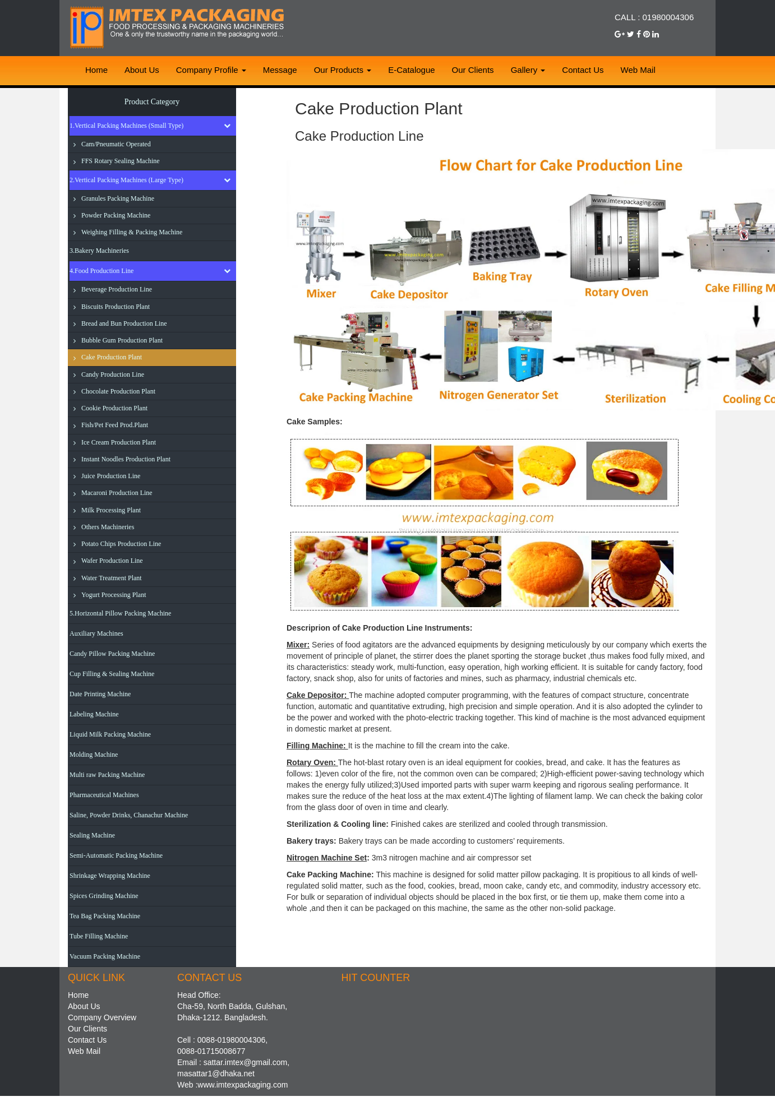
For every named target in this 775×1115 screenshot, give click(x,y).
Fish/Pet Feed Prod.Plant (114, 425)
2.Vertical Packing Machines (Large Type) (126, 180)
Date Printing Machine (100, 694)
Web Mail (638, 70)
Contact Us (582, 70)
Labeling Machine (94, 714)
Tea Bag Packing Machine (105, 916)
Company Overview (102, 1017)
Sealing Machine (92, 835)
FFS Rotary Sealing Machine (120, 161)
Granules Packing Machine (117, 198)
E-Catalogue (411, 70)
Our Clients (473, 70)
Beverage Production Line (116, 289)
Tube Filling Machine (99, 936)
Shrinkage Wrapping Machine (110, 876)
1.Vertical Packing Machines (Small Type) (126, 125)
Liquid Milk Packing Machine (110, 734)
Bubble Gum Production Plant (122, 340)
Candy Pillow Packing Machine (112, 654)
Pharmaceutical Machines (104, 795)
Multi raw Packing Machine (107, 775)
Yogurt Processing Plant (113, 595)
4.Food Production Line (101, 271)
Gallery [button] (528, 70)
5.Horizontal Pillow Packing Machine (120, 613)
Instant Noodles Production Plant (125, 459)
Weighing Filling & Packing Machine (131, 232)
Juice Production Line (110, 476)
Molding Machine (94, 754)
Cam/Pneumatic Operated (116, 144)
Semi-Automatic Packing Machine (116, 855)
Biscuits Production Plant (115, 307)
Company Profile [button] (211, 70)
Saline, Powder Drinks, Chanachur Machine (129, 815)
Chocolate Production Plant (118, 391)
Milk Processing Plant (111, 510)
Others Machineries (107, 527)
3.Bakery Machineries (99, 251)
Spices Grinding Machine (104, 896)
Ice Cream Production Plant (118, 442)
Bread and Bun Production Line (124, 323)
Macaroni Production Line (117, 493)
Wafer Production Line (112, 561)
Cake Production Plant (111, 357)
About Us (141, 70)
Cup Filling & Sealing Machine (112, 674)
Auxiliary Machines (96, 633)
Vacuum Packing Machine (105, 956)
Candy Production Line (112, 374)
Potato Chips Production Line (121, 544)
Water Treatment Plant (111, 578)
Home (96, 70)
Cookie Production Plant (114, 408)
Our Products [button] (343, 70)
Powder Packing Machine (115, 215)
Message (280, 70)
